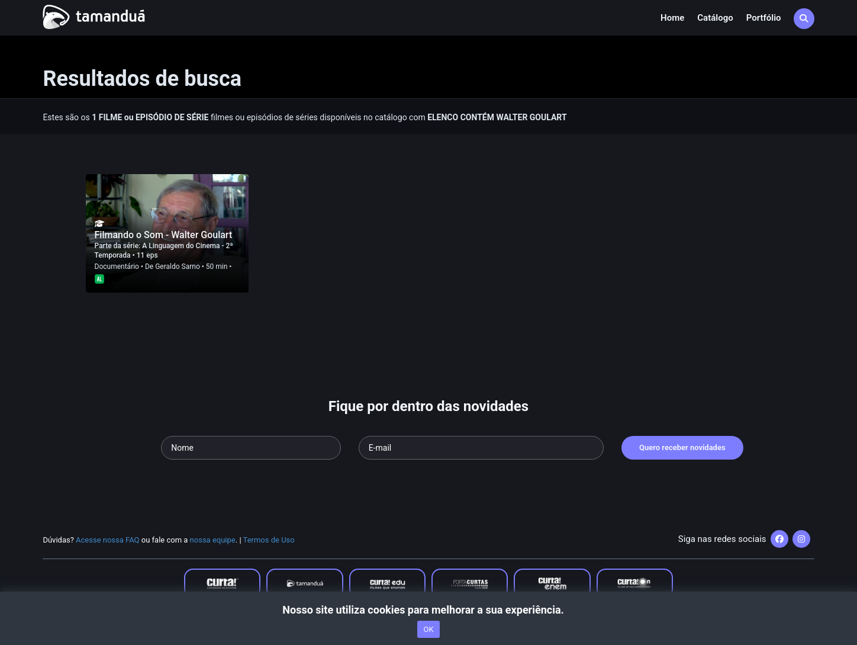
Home (672, 17)
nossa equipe (213, 539)
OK (428, 629)
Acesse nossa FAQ (108, 539)
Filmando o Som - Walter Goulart (164, 234)
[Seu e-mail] (481, 448)
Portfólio (763, 17)
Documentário (117, 266)
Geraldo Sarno (177, 266)
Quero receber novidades (682, 447)
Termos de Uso (269, 539)
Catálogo (715, 17)
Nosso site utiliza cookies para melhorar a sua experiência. (428, 610)
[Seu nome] (250, 448)
